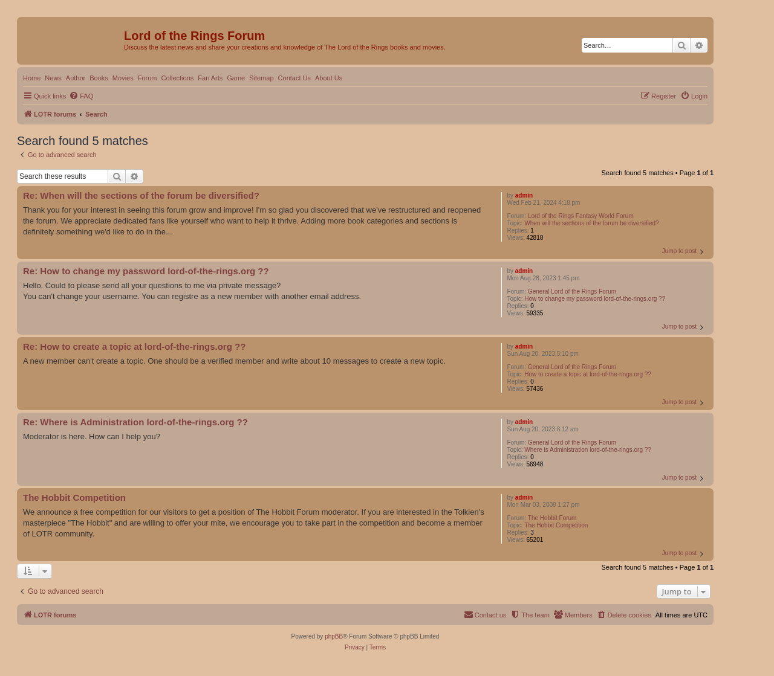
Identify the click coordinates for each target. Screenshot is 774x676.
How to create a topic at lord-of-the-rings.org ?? (587, 374)
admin (524, 195)
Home (32, 78)
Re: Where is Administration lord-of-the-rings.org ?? (135, 422)
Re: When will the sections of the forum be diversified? (141, 195)
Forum (147, 78)
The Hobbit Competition (556, 525)
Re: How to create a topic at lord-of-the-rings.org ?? (134, 346)
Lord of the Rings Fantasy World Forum (581, 216)
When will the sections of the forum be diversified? (591, 223)
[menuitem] (81, 96)
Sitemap (261, 78)
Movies (123, 78)
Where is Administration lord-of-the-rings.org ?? (587, 449)
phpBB (334, 636)
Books (98, 78)
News (53, 78)
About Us (328, 78)
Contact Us (294, 78)
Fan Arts (210, 78)
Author (75, 78)
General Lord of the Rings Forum (572, 291)
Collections (177, 78)
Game (236, 78)
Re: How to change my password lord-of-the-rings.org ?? (146, 271)
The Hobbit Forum (552, 518)
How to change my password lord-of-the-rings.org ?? (594, 298)
